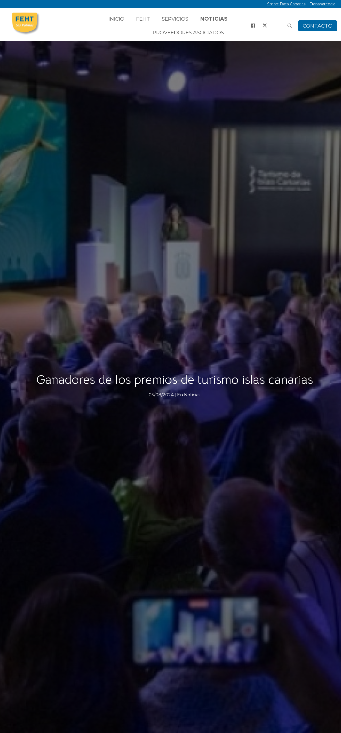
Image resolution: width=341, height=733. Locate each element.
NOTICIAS (214, 19)
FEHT (143, 19)
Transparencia (322, 4)
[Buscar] (290, 26)
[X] (264, 26)
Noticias (192, 394)
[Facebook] (253, 26)
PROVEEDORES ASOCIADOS (188, 32)
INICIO (116, 19)
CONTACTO (317, 26)
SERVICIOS (175, 19)
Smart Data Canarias (286, 4)
